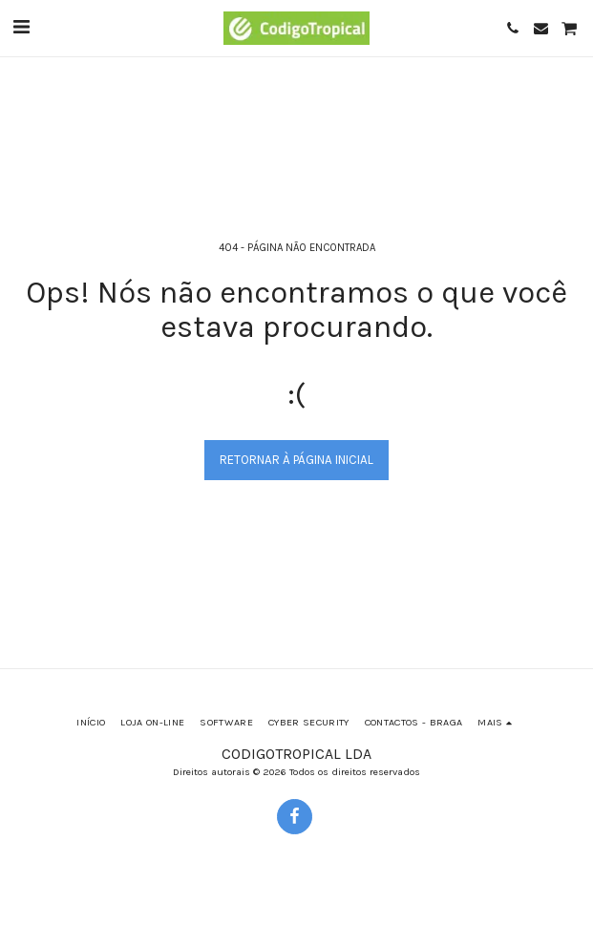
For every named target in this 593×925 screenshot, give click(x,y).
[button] (21, 27)
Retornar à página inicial (296, 459)
